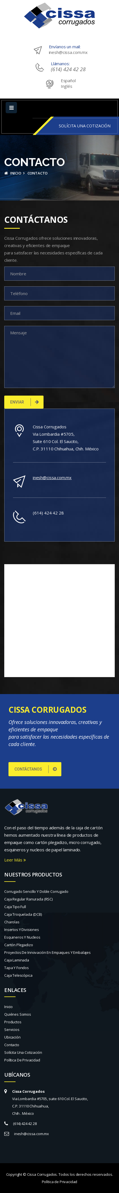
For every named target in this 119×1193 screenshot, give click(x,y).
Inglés (66, 86)
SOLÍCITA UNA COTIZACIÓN (85, 125)
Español (68, 80)
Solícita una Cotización (23, 1052)
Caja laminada (16, 960)
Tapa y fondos (16, 967)
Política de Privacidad (22, 1060)
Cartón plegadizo (18, 944)
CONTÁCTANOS (35, 769)
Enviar (24, 402)
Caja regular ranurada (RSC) (28, 899)
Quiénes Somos (17, 1014)
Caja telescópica (18, 975)
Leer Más (15, 860)
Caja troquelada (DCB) (23, 914)
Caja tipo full (15, 906)
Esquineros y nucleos (22, 937)
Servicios (12, 1029)
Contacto (11, 1044)
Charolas (12, 921)
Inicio (12, 173)
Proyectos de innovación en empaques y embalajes (47, 952)
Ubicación (12, 1037)
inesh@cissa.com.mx (68, 52)
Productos (12, 1021)
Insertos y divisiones (21, 929)
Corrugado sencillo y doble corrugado (36, 891)
